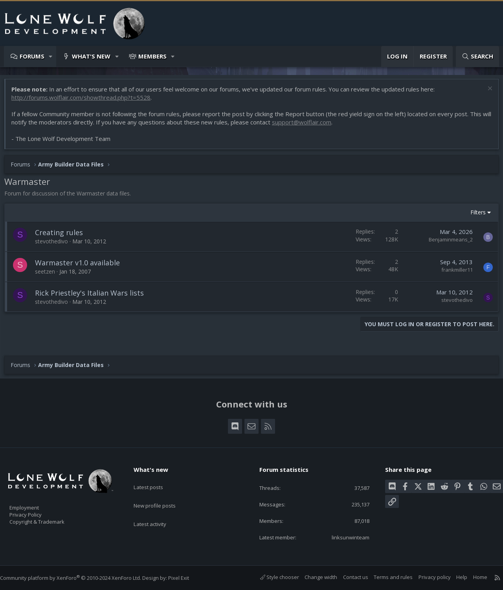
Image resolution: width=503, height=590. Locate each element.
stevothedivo (55, 245)
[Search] (477, 56)
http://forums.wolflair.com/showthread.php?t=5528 (84, 101)
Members (152, 56)
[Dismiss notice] (485, 93)
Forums (32, 56)
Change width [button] (313, 577)
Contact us (347, 577)
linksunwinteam (345, 537)
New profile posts (162, 495)
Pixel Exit (186, 577)
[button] (51, 56)
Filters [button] (474, 216)
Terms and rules (385, 577)
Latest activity (157, 510)
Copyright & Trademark (49, 519)
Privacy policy (427, 577)
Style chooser (271, 577)
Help (453, 577)
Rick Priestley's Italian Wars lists (93, 296)
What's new (91, 56)
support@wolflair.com (315, 126)
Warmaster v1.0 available (81, 266)
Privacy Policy (35, 511)
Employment (34, 503)
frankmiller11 (453, 273)
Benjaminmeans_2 (447, 243)
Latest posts (155, 479)
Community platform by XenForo (78, 577)
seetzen (49, 275)
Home (472, 577)
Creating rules (63, 236)
